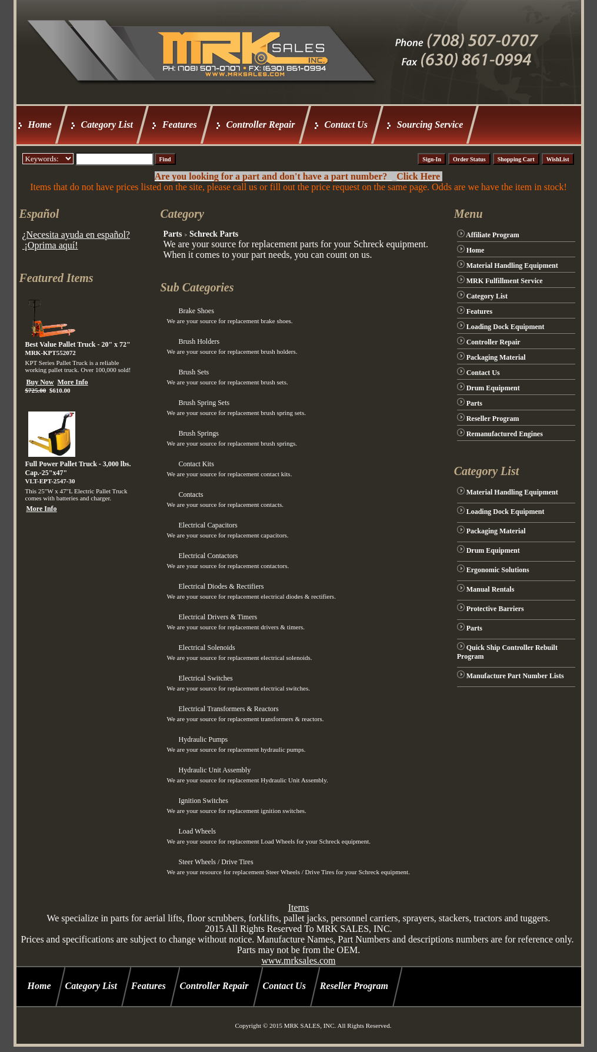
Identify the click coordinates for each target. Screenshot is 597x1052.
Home (40, 125)
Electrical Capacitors (207, 525)
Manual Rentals (490, 589)
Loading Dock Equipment (505, 327)
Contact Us (346, 125)
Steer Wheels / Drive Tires (215, 862)
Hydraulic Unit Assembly (214, 770)
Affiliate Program (492, 235)
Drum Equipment (493, 388)
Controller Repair (260, 125)
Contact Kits (196, 464)
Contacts (190, 494)
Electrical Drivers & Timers (217, 617)
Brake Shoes (196, 311)
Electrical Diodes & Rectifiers (221, 586)
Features (179, 125)
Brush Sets (193, 372)
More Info (73, 382)
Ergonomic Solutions (497, 570)
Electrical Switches (205, 678)
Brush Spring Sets (203, 403)
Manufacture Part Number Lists (515, 676)
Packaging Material (496, 357)
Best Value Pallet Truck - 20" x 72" (78, 344)
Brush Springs (198, 433)
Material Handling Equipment (512, 265)
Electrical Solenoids (206, 647)
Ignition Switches (203, 801)
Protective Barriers (495, 609)
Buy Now (40, 382)
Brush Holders (198, 341)
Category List (107, 125)
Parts (172, 234)
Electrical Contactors (208, 556)
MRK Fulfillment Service (504, 281)
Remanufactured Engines (504, 434)
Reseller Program (492, 418)
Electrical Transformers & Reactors (228, 709)
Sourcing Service (430, 125)
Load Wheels (196, 831)
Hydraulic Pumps (203, 739)
